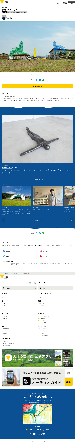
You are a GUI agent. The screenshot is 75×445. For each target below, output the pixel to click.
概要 (3, 326)
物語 (35, 434)
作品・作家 (4, 7)
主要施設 (42, 305)
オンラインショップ (44, 294)
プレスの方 (5, 341)
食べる (41, 308)
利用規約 (42, 333)
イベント (4, 297)
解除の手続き (43, 331)
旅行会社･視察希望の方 (8, 343)
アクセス (4, 294)
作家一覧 (5, 318)
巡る (39, 301)
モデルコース (6, 308)
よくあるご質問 (6, 345)
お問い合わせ (6, 339)
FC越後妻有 (42, 318)
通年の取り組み (6, 331)
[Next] (71, 220)
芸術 (39, 429)
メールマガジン (43, 326)
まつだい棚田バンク (44, 316)
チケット (5, 303)
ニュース (41, 297)
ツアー (4, 305)
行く (3, 301)
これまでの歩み (6, 328)
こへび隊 (42, 320)
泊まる (41, 310)
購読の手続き (43, 328)
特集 (30, 429)
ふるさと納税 (43, 322)
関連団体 (5, 333)
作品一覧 (15, 273)
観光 (47, 429)
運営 (43, 434)
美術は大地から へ (37, 220)
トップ (3, 273)
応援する (41, 313)
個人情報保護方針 (44, 335)
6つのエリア (42, 303)
